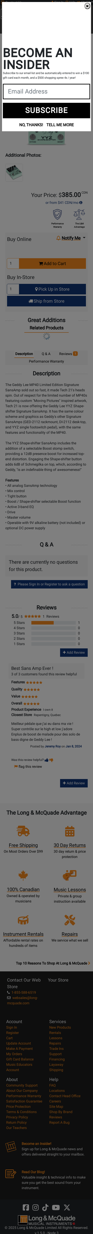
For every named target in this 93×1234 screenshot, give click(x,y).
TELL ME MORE (60, 124)
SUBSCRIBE (46, 110)
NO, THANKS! (31, 124)
